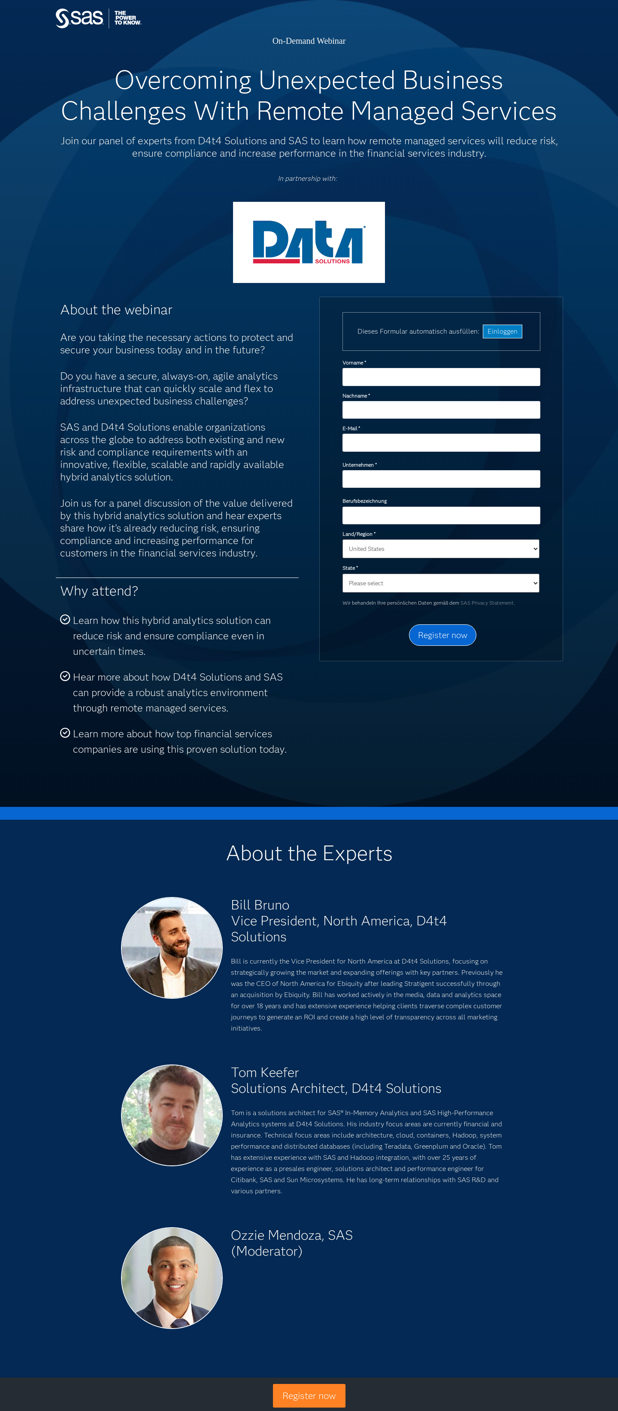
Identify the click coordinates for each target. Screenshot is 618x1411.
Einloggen (503, 331)
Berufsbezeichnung (365, 501)
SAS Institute (139, 27)
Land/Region (358, 534)
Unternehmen (359, 465)
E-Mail (351, 428)
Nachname (356, 395)
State (349, 568)
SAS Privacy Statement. (487, 602)
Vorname (354, 362)
